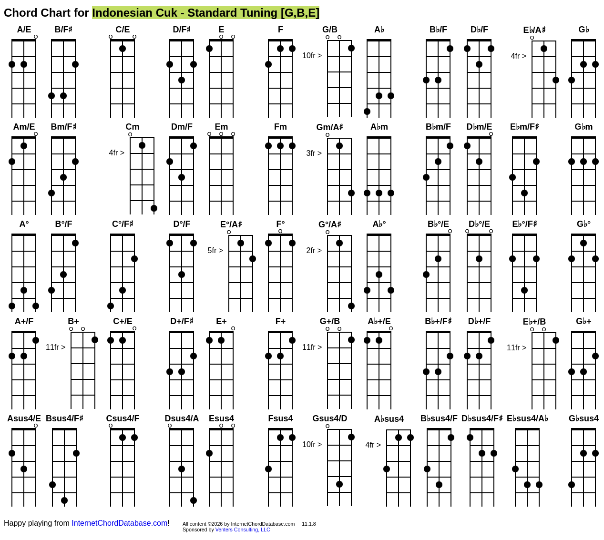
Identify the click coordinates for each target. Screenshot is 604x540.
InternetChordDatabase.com (119, 523)
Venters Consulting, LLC (242, 529)
